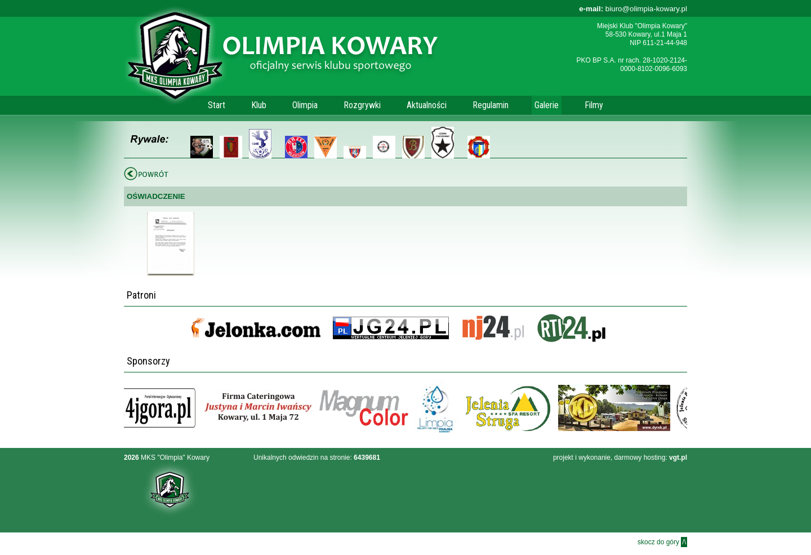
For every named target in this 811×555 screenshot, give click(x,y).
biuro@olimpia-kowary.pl (633, 9)
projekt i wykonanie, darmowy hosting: (620, 457)
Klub (258, 105)
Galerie (546, 105)
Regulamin (491, 105)
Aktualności (427, 105)
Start (216, 105)
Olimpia (305, 105)
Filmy (594, 105)
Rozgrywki (362, 105)
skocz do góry (662, 542)
